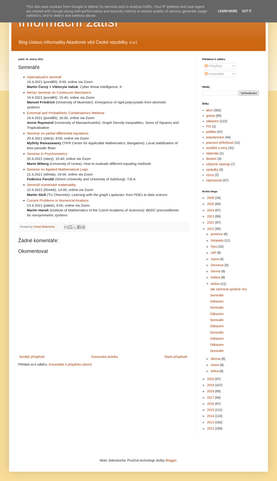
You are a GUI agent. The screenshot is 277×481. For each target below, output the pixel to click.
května (216, 277)
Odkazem (217, 301)
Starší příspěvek (175, 357)
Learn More (227, 11)
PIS (208, 126)
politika (211, 132)
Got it (247, 11)
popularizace (215, 137)
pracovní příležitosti (220, 142)
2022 (211, 222)
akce (209, 110)
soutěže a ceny (217, 148)
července (218, 265)
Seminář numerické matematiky (51, 185)
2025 (211, 204)
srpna (215, 259)
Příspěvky (213, 66)
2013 (211, 422)
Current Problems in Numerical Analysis (58, 200)
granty (210, 115)
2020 (211, 379)
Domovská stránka (104, 357)
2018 (211, 391)
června (216, 271)
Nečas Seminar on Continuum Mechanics (59, 92)
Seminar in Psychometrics (47, 154)
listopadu (217, 240)
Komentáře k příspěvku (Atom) (70, 364)
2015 (211, 410)
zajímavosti (214, 180)
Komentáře (214, 74)
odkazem (212, 121)
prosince (217, 234)
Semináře (217, 295)
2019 (211, 385)
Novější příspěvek (32, 357)
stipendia (212, 153)
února (215, 365)
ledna (215, 371)
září (214, 252)
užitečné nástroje (218, 164)
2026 (211, 198)
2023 (211, 216)
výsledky (212, 169)
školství (211, 159)
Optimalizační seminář (44, 77)
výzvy (210, 175)
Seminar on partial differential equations (58, 133)
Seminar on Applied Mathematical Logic (57, 169)
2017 (211, 397)
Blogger (171, 460)
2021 (211, 229)
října (214, 246)
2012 (211, 428)
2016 (211, 403)
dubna (215, 284)
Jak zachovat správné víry (228, 289)
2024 (211, 210)
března (216, 359)
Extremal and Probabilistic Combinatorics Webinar (66, 113)
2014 (211, 416)
